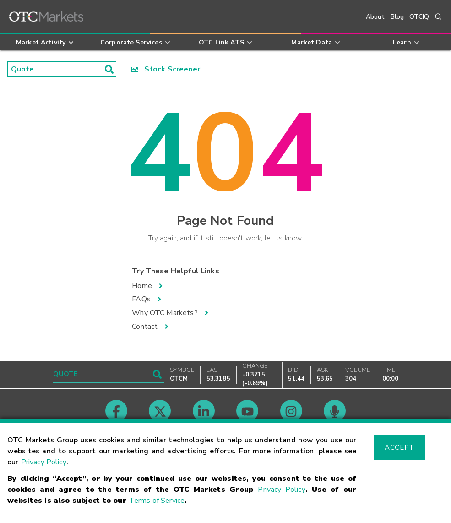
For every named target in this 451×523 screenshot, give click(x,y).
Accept (399, 447)
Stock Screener (165, 69)
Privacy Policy (43, 462)
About (375, 16)
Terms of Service (157, 501)
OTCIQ (419, 16)
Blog (397, 16)
